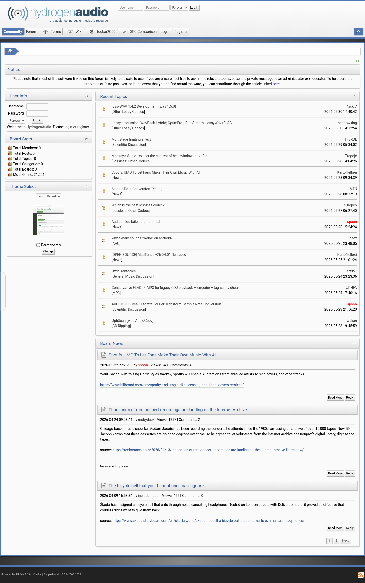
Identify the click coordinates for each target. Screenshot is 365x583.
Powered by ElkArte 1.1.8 (16, 574)
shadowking (347, 123)
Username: (16, 106)
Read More (335, 397)
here (276, 84)
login (68, 127)
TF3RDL (350, 139)
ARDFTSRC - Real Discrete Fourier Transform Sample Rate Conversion (166, 304)
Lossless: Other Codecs (131, 161)
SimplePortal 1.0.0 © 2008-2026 (62, 574)
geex (353, 238)
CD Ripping (121, 326)
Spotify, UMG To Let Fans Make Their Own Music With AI (156, 172)
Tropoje (351, 156)
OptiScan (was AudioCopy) (133, 320)
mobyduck (146, 420)
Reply (350, 397)
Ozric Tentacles (124, 271)
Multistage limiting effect (131, 139)
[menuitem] (345, 541)
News (117, 178)
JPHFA (351, 288)
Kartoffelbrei (347, 172)
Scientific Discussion (129, 145)
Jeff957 (351, 271)
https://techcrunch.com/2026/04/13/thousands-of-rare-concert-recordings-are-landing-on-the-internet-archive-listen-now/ (208, 450)
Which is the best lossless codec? (138, 205)
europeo (350, 205)
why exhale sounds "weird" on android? (142, 238)
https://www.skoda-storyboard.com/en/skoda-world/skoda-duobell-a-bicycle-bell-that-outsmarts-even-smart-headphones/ (208, 521)
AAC (116, 243)
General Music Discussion (133, 276)
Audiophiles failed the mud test (136, 222)
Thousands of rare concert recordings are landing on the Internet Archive (177, 409)
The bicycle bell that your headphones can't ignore (156, 485)
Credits (37, 574)
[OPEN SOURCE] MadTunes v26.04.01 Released (149, 255)
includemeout (149, 496)
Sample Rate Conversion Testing (137, 189)
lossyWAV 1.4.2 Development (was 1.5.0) (144, 106)
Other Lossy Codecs (128, 112)
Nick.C (351, 106)
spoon (352, 222)
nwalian (351, 320)
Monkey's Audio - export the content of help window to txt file (159, 156)
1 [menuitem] (330, 540)
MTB (353, 189)
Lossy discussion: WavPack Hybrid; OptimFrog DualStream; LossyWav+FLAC (172, 123)
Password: (16, 113)
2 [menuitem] (336, 540)
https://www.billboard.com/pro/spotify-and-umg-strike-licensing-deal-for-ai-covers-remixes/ (172, 385)
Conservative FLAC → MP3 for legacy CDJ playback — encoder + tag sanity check (176, 288)
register (83, 127)
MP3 (116, 293)
